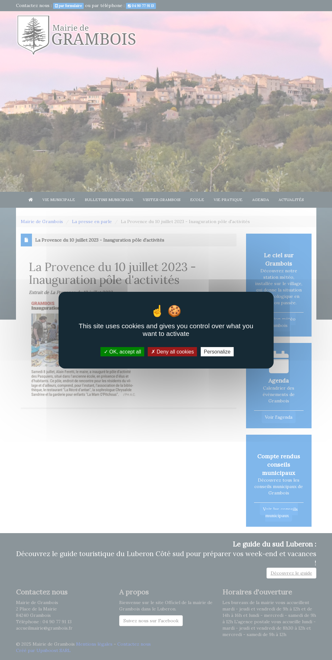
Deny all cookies (172, 351)
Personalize (217, 351)
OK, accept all (122, 351)
